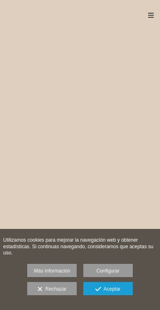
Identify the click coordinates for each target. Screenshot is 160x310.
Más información (52, 271)
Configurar (108, 271)
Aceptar (107, 289)
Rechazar (52, 289)
